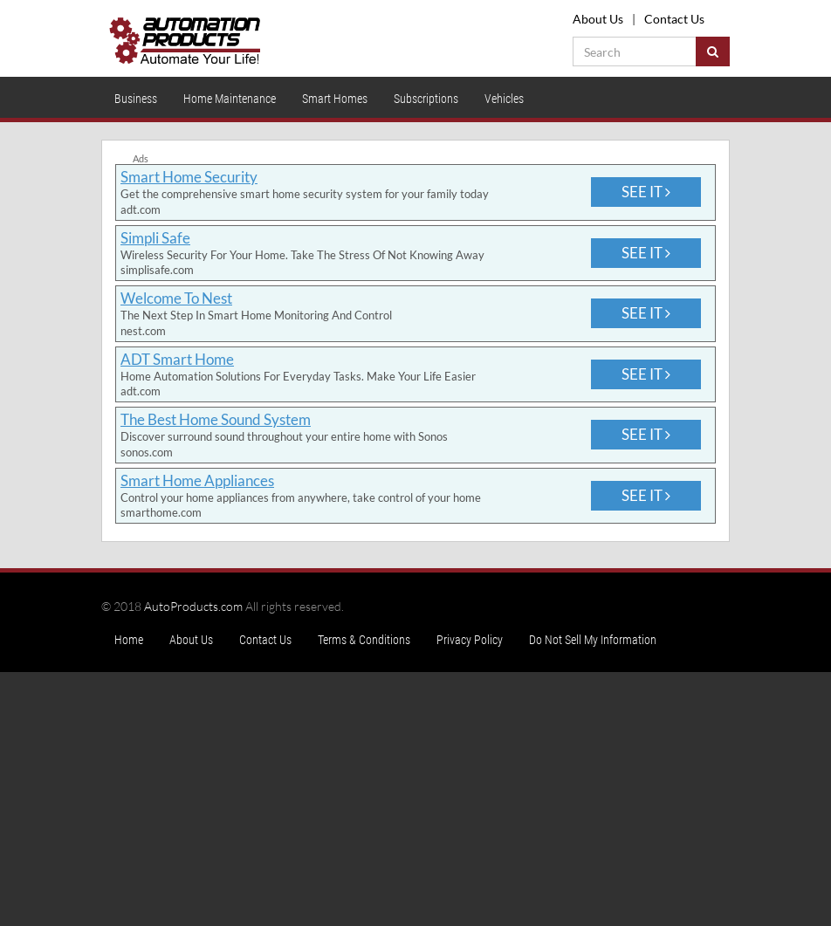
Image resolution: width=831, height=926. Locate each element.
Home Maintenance (229, 99)
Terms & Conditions (364, 640)
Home (128, 640)
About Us (598, 18)
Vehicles (504, 99)
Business (135, 99)
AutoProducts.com (193, 606)
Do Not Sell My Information (592, 640)
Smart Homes (334, 99)
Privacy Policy (469, 640)
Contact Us (674, 18)
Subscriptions (426, 99)
